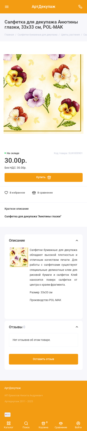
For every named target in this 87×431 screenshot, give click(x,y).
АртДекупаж (43, 6)
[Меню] (6, 6)
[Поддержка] (80, 6)
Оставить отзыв (43, 359)
